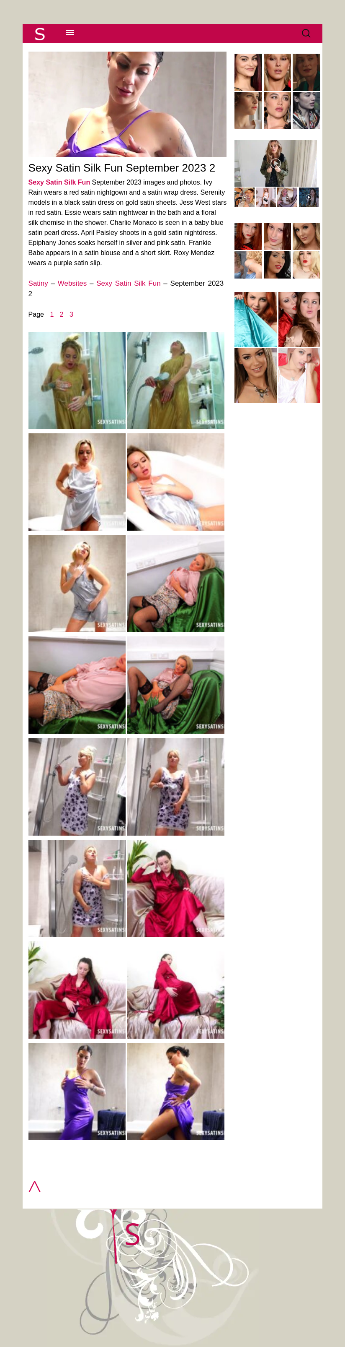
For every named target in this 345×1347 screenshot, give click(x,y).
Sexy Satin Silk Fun (59, 182)
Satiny (38, 283)
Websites (72, 283)
